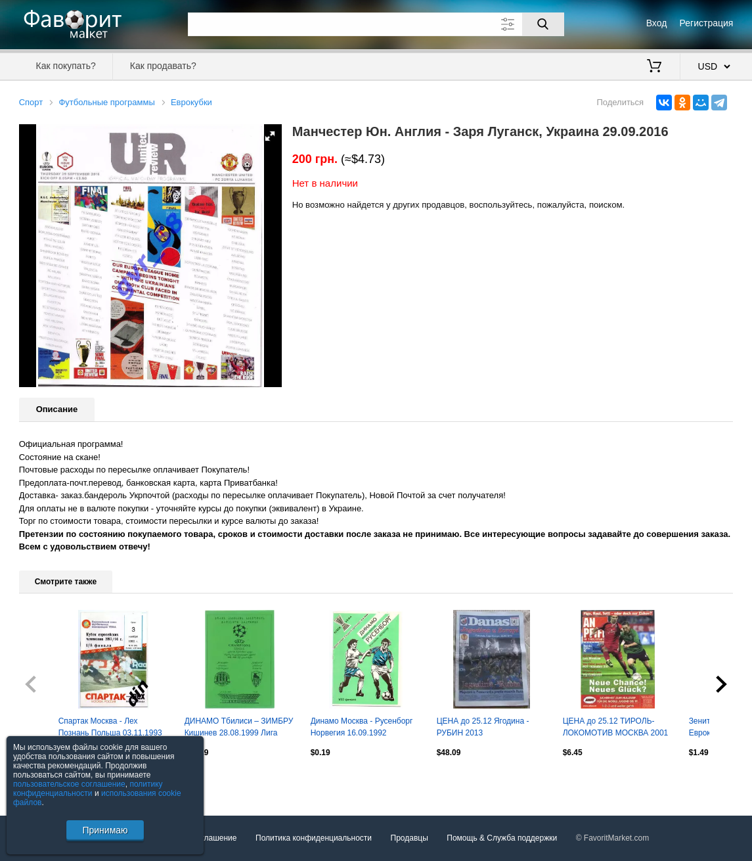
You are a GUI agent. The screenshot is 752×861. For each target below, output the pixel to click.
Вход (656, 23)
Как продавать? (163, 65)
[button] (269, 136)
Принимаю (104, 830)
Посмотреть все (48, 780)
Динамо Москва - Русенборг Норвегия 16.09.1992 (362, 726)
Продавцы (409, 838)
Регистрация (707, 23)
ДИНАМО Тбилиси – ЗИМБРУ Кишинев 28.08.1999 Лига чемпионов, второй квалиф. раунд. (239, 728)
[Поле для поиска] (376, 24)
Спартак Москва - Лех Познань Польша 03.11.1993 (110, 726)
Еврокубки (191, 102)
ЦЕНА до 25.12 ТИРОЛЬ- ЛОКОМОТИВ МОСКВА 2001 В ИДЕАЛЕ (616, 728)
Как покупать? (66, 65)
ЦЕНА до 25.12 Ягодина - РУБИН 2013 (483, 726)
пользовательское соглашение (69, 784)
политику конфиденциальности (88, 789)
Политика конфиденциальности (313, 838)
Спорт (31, 102)
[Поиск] (543, 24)
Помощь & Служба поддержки (502, 838)
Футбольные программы (106, 102)
